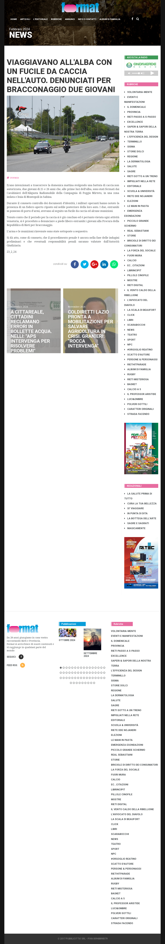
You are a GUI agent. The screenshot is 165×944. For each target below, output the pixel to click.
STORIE (130, 235)
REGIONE (131, 156)
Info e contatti (87, 19)
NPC (128, 344)
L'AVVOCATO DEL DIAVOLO (127, 814)
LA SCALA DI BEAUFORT (140, 310)
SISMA (129, 146)
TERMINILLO (133, 141)
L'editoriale (40, 19)
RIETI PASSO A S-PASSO (140, 116)
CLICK (129, 315)
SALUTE (130, 166)
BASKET (130, 384)
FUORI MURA (133, 255)
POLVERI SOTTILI (135, 404)
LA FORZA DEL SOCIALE (140, 250)
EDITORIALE (132, 186)
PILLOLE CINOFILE (136, 275)
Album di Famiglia (109, 19)
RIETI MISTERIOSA (136, 379)
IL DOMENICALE (135, 107)
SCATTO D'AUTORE (137, 354)
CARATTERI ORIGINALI (139, 409)
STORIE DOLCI (134, 151)
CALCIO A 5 (132, 389)
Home (13, 19)
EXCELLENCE (133, 121)
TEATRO (130, 334)
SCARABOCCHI (134, 324)
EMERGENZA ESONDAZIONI (127, 744)
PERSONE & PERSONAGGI (140, 359)
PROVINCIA (132, 112)
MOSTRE (130, 280)
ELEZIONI (131, 201)
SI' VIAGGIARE (134, 508)
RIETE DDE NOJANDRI (138, 196)
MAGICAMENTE (135, 528)
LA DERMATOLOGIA (137, 161)
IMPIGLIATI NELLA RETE (139, 181)
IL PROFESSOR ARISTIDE (140, 394)
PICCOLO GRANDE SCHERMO (128, 749)
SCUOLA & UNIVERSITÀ (139, 191)
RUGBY (130, 374)
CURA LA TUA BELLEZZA (140, 503)
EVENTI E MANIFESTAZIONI (127, 636)
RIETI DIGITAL (133, 285)
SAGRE (130, 171)
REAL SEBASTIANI (136, 230)
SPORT (130, 339)
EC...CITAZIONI (134, 265)
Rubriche (56, 19)
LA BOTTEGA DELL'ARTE (140, 518)
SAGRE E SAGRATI (136, 523)
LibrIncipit (132, 270)
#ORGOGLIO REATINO (138, 349)
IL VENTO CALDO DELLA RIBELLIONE (132, 809)
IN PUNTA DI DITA (136, 513)
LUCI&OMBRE (133, 399)
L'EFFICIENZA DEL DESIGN (141, 136)
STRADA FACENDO (136, 414)
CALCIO (130, 260)
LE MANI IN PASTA (136, 206)
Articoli (25, 19)
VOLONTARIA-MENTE (138, 92)
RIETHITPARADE (135, 364)
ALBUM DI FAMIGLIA (137, 369)
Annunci (70, 19)
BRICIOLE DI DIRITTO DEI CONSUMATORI (134, 764)
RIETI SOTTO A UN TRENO (141, 176)
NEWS (129, 329)
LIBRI (128, 320)
